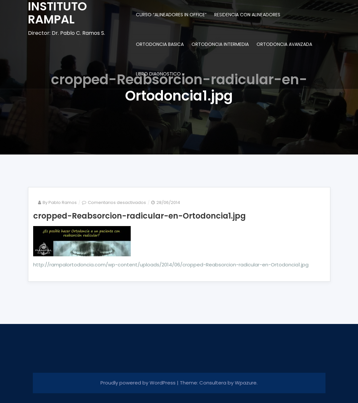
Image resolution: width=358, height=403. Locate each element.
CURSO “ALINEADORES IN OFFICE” (171, 14)
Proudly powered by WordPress (138, 382)
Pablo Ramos (62, 202)
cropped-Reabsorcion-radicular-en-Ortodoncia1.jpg (139, 215)
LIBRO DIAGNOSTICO (158, 74)
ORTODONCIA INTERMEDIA (220, 44)
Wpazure (246, 382)
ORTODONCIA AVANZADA (284, 44)
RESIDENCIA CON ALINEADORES (247, 14)
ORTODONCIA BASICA (160, 44)
